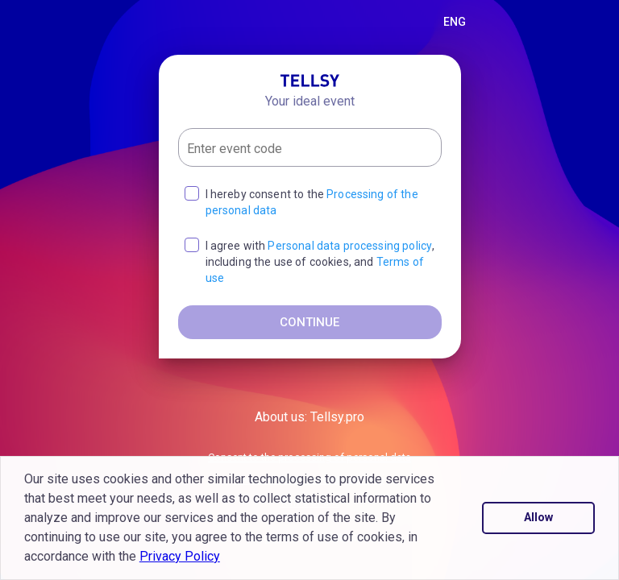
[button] (225, 558)
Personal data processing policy (350, 245)
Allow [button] (538, 517)
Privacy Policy (179, 556)
